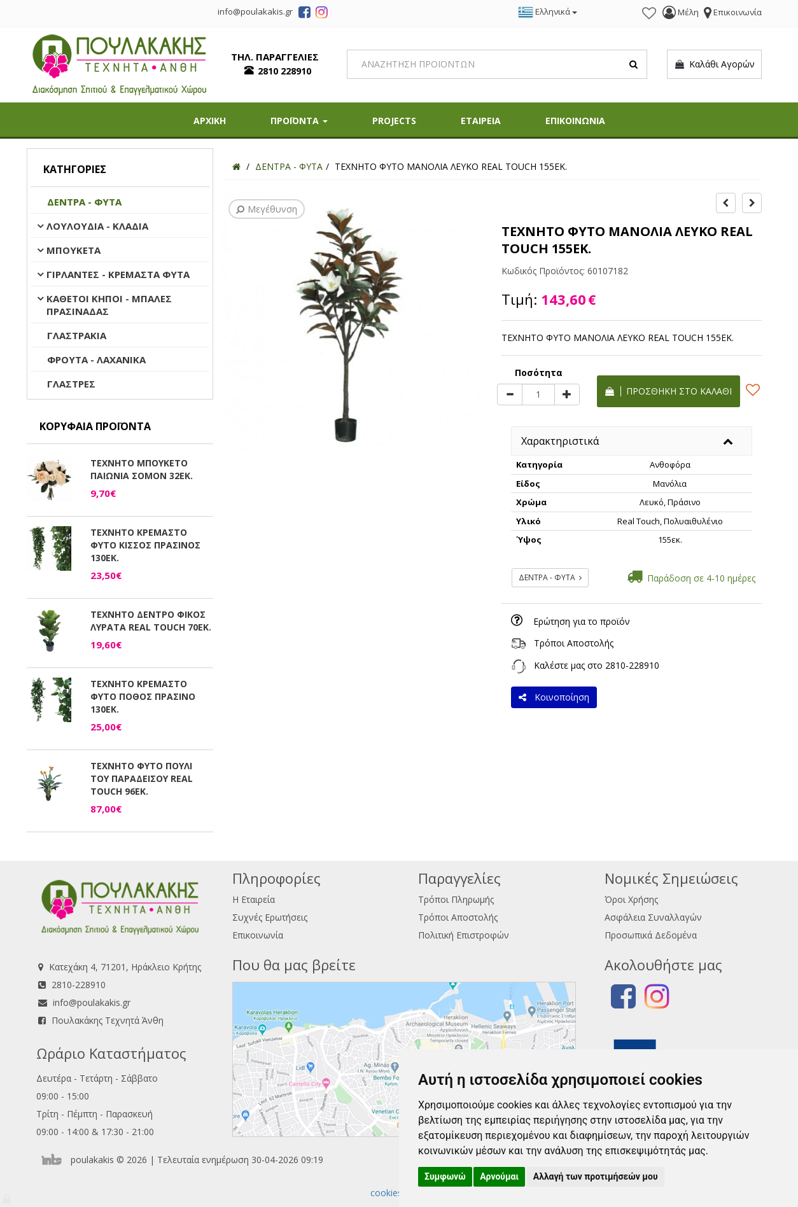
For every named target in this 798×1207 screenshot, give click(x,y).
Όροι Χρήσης (631, 899)
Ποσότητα (539, 372)
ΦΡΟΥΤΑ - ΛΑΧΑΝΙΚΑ (96, 359)
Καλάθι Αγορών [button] (714, 64)
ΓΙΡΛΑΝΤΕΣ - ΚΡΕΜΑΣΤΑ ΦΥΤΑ (118, 274)
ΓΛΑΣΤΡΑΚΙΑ (76, 335)
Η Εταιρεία (253, 899)
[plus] (567, 394)
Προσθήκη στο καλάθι (668, 391)
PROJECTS (394, 121)
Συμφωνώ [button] (445, 1176)
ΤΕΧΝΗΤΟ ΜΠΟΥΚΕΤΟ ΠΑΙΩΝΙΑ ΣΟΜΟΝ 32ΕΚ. (141, 469)
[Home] (236, 166)
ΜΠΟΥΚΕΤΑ (73, 250)
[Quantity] (538, 394)
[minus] (509, 394)
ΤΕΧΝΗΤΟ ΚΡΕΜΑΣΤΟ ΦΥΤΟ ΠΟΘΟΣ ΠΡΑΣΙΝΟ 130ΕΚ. (142, 696)
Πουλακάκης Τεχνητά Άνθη (108, 1020)
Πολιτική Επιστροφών (463, 935)
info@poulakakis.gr (91, 1002)
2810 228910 (284, 71)
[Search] (497, 64)
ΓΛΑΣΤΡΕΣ (71, 383)
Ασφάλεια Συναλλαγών (653, 917)
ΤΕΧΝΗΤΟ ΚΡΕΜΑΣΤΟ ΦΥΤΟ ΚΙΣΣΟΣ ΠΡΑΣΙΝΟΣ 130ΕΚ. (145, 545)
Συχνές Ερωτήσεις (269, 917)
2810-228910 (632, 665)
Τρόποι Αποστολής (573, 643)
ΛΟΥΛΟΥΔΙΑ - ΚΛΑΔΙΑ (97, 226)
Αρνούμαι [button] (499, 1176)
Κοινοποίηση (554, 697)
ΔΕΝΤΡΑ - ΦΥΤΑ (84, 201)
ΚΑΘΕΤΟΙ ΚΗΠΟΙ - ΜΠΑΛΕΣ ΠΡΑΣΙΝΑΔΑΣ (109, 304)
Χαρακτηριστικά (560, 441)
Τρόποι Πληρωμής (456, 899)
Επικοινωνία (257, 935)
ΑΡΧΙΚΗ (209, 121)
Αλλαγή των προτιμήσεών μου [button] (595, 1176)
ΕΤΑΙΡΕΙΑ (481, 121)
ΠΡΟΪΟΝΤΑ (299, 121)
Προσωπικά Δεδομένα (651, 935)
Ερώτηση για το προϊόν (581, 621)
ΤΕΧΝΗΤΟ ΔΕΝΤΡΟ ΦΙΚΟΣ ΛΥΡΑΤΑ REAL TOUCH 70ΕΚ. (150, 620)
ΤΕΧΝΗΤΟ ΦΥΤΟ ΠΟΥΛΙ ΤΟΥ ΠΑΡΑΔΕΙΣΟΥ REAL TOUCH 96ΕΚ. (141, 778)
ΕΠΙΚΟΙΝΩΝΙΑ (575, 121)
